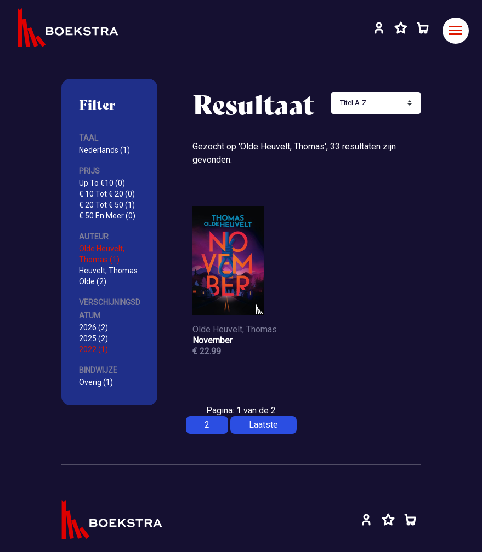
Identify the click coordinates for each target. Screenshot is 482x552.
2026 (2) (93, 327)
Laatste (263, 424)
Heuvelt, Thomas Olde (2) (108, 276)
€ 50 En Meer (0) (107, 215)
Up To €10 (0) (102, 183)
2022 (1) (93, 349)
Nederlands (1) (104, 150)
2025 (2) (93, 338)
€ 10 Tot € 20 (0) (107, 193)
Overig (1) (96, 382)
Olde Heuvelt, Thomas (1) (101, 254)
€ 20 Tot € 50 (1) (107, 204)
